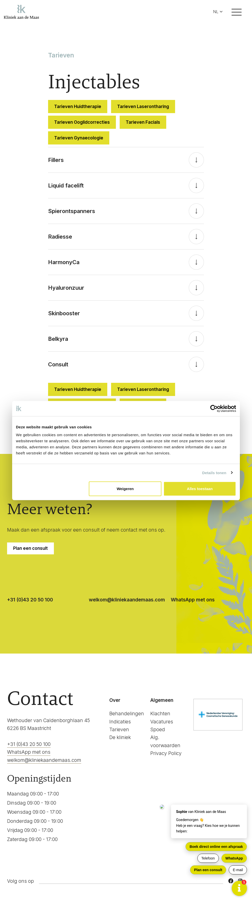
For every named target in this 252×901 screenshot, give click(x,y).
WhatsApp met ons (193, 600)
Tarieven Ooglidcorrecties (82, 122)
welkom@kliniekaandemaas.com (127, 600)
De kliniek (120, 737)
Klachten (160, 714)
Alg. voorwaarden (165, 741)
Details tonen (214, 472)
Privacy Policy (166, 753)
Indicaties (120, 722)
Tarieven (119, 729)
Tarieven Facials (143, 122)
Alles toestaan (200, 489)
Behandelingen (126, 714)
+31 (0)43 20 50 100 (30, 600)
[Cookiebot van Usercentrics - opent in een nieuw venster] (214, 408)
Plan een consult (30, 548)
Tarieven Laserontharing (143, 106)
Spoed (157, 729)
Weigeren (125, 489)
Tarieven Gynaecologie (78, 137)
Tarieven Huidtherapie (77, 106)
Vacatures (161, 722)
